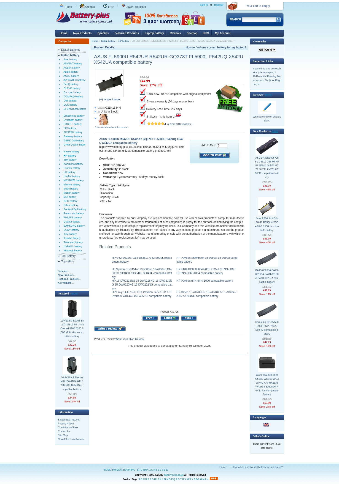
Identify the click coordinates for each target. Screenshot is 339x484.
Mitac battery (70, 188)
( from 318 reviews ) (180, 124)
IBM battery (69, 159)
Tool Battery (68, 256)
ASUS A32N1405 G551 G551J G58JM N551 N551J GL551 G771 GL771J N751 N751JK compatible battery (267, 167)
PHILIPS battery (72, 217)
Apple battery (70, 71)
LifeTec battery (71, 176)
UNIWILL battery (72, 246)
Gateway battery (72, 136)
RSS (206, 33)
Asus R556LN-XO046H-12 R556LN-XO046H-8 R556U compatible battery (267, 224)
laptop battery (108, 40)
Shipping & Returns (69, 419)
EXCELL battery (72, 124)
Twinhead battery (72, 242)
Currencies (259, 41)
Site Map (63, 435)
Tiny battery (69, 234)
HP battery (123, 40)
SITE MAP (142, 470)
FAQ (108, 6)
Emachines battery (73, 115)
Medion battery (71, 184)
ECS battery (69, 104)
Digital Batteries (70, 49)
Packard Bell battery (74, 209)
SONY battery (70, 229)
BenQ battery (70, 84)
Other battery (70, 205)
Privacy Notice (66, 423)
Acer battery (69, 59)
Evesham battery (72, 119)
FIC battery (69, 128)
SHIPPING (129, 470)
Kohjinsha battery (72, 163)
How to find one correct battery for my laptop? (216, 47)
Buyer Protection (134, 6)
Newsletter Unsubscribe (71, 439)
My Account (223, 33)
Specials (103, 33)
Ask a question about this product (112, 127)
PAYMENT (117, 470)
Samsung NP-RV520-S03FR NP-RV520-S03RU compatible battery (267, 328)
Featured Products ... (69, 279)
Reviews (175, 33)
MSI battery (69, 196)
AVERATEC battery (73, 80)
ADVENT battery (72, 63)
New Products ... (67, 275)
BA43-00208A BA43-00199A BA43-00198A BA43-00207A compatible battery (267, 276)
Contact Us (64, 431)
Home (65, 6)
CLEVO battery (71, 88)
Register (218, 4)
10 (167, 470)
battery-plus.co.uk (174, 475)
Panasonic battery (73, 213)
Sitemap (192, 33)
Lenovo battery (71, 168)
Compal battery (71, 92)
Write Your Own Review (129, 339)
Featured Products (127, 33)
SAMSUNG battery (73, 225)
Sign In (204, 4)
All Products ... (66, 282)
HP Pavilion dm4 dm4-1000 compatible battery (204, 280)
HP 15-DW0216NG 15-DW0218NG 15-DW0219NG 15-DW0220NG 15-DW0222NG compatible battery (142, 284)
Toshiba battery (71, 238)
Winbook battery (72, 250)
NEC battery (69, 201)
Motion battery (71, 192)
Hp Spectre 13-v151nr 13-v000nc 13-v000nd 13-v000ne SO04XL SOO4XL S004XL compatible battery (142, 273)
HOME (107, 470)
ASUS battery (70, 75)
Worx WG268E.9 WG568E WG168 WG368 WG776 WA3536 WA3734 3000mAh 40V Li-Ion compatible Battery (267, 385)
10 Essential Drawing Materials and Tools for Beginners (267, 80)
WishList (204, 479)
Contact (87, 6)
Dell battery (69, 100)
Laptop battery (154, 33)
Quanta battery (71, 221)
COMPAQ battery (72, 96)
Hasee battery (70, 151)
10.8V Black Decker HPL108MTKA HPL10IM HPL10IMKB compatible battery (72, 383)
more (74, 293)
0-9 (197, 479)
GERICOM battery (73, 140)
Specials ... (64, 271)
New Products (82, 33)
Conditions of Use (68, 427)
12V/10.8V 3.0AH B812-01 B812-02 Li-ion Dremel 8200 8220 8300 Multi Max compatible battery (72, 328)
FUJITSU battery (72, 132)
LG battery (68, 172)
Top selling (67, 261)
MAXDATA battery (73, 180)
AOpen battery (71, 67)
